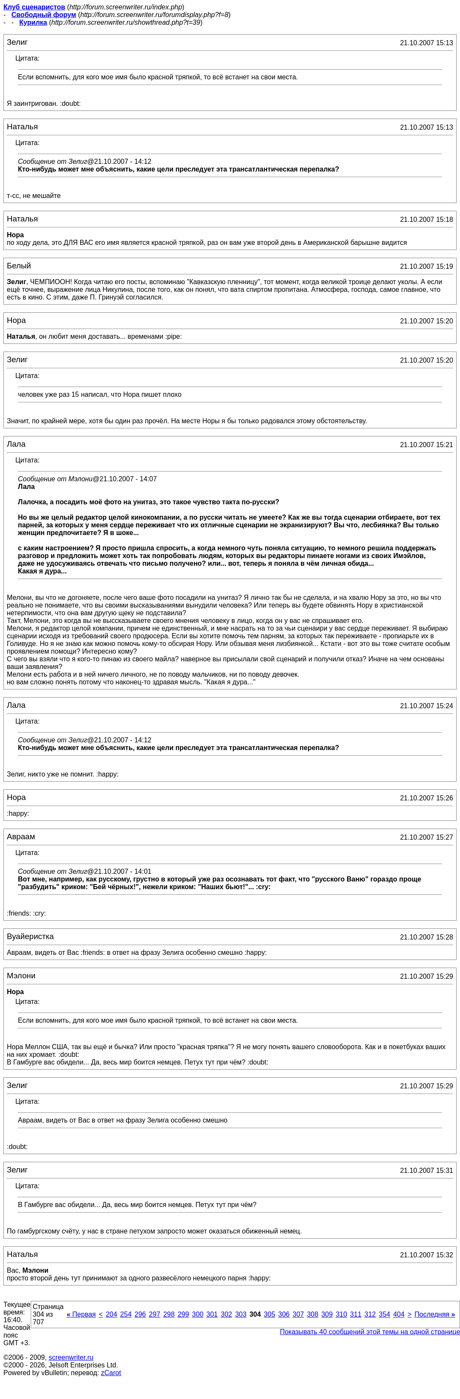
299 (183, 1314)
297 (154, 1314)
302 (226, 1314)
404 (399, 1314)
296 (140, 1314)
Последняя (434, 1314)
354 (384, 1314)
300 (197, 1314)
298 (169, 1314)
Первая (81, 1314)
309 (327, 1314)
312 (370, 1314)
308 (312, 1314)
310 (341, 1314)
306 (284, 1314)
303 (240, 1314)
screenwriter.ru (71, 1357)
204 (111, 1314)
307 (298, 1314)
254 (126, 1314)
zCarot (111, 1372)
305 (269, 1314)
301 (212, 1314)
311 (356, 1314)
